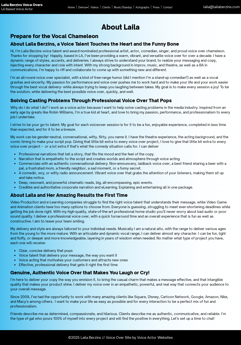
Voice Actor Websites (155, 337)
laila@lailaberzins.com (221, 7)
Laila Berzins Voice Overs (23, 5)
